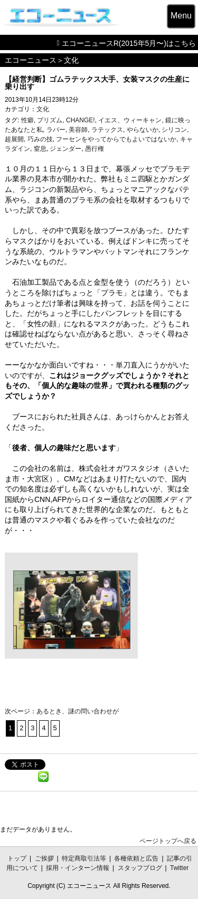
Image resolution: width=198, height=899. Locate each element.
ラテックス (107, 129)
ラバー (55, 129)
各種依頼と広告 (136, 858)
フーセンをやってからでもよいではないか (116, 139)
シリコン (174, 129)
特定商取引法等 (84, 858)
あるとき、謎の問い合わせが (77, 711)
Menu (181, 15)
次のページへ (86, 728)
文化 (71, 60)
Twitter (179, 868)
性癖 (27, 120)
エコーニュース (30, 60)
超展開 (14, 139)
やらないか (142, 129)
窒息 (40, 148)
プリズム (49, 120)
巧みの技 (40, 139)
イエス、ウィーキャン (130, 120)
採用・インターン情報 (77, 868)
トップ (16, 858)
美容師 (78, 129)
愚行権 (94, 148)
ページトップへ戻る (167, 841)
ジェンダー (65, 148)
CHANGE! (80, 120)
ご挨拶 (44, 858)
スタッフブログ (140, 868)
